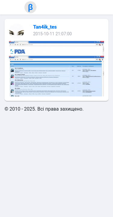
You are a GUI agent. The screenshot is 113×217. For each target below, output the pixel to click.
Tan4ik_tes (45, 27)
